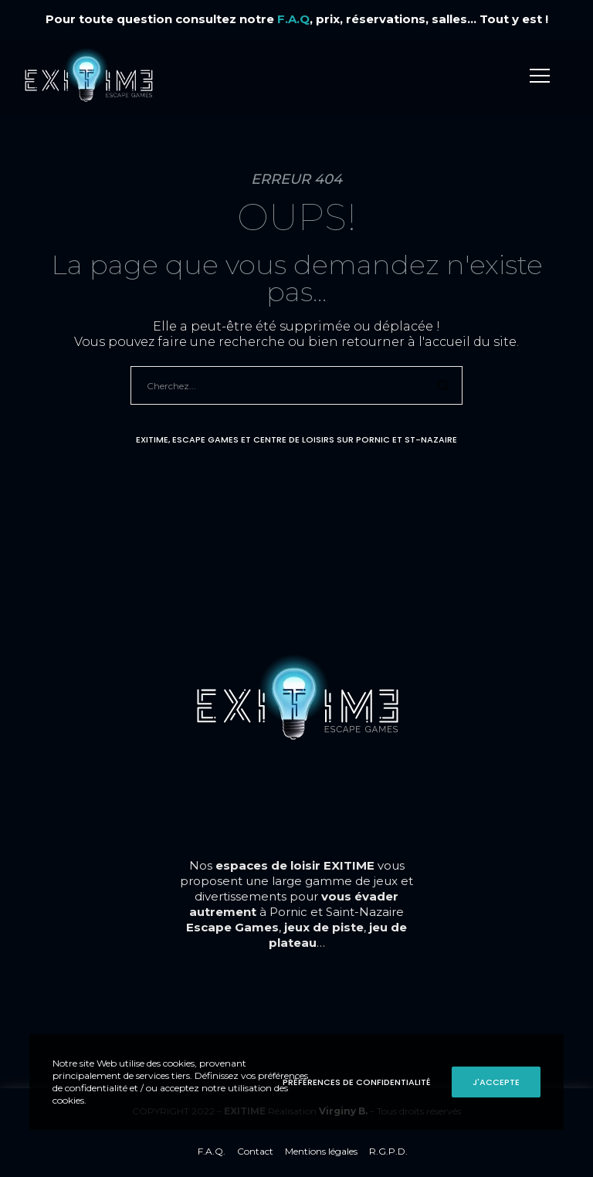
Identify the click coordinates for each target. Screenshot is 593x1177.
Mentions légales (321, 1151)
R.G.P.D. (388, 1151)
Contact (255, 1151)
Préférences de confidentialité (357, 1082)
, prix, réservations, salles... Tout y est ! (412, 19)
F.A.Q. (211, 1151)
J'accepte (496, 1082)
